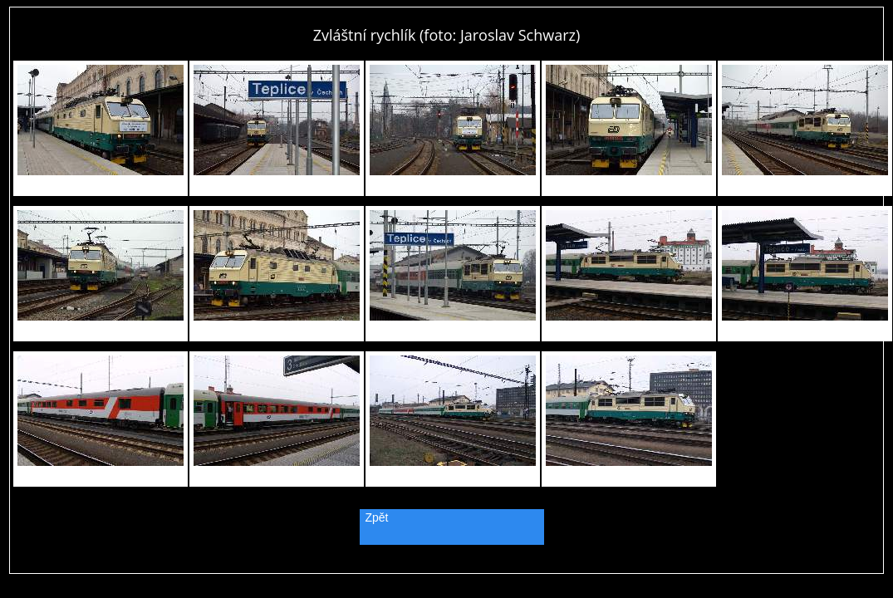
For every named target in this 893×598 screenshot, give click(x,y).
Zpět (377, 517)
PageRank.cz (447, 566)
